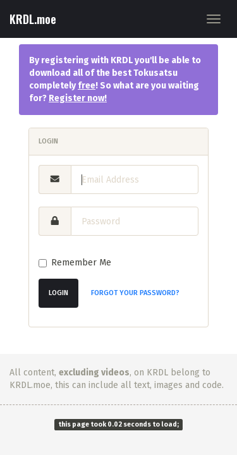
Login (58, 293)
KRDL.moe (32, 19)
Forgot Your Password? (135, 293)
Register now (76, 98)
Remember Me (75, 262)
